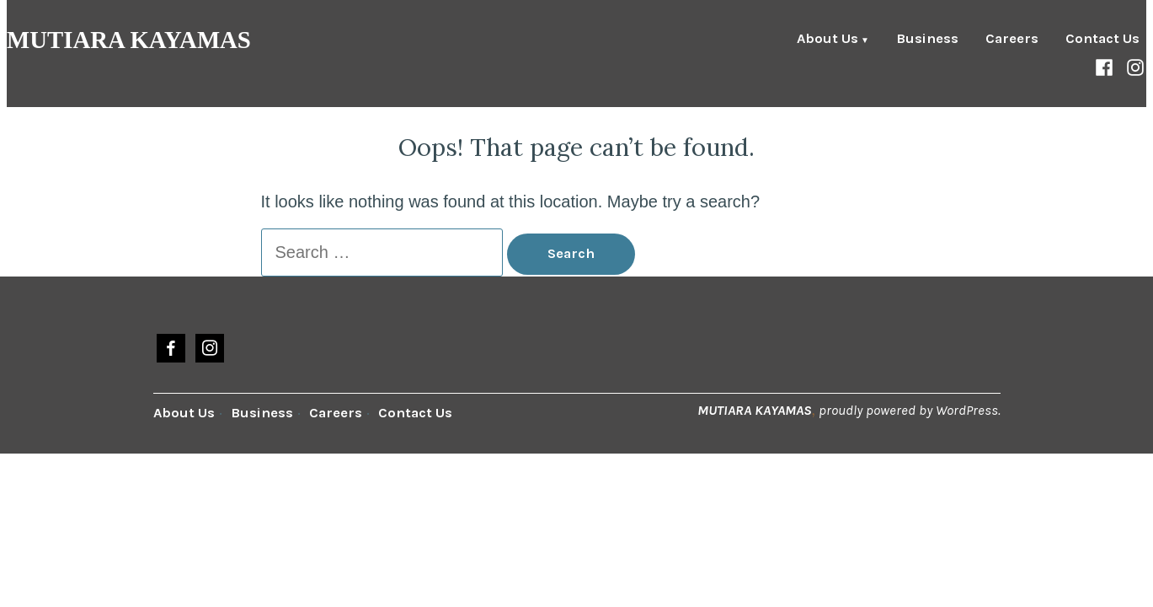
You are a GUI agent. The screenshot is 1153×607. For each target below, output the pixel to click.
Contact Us (1102, 40)
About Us (827, 40)
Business (927, 40)
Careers (1011, 40)
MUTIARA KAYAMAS (129, 39)
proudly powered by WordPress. (910, 410)
